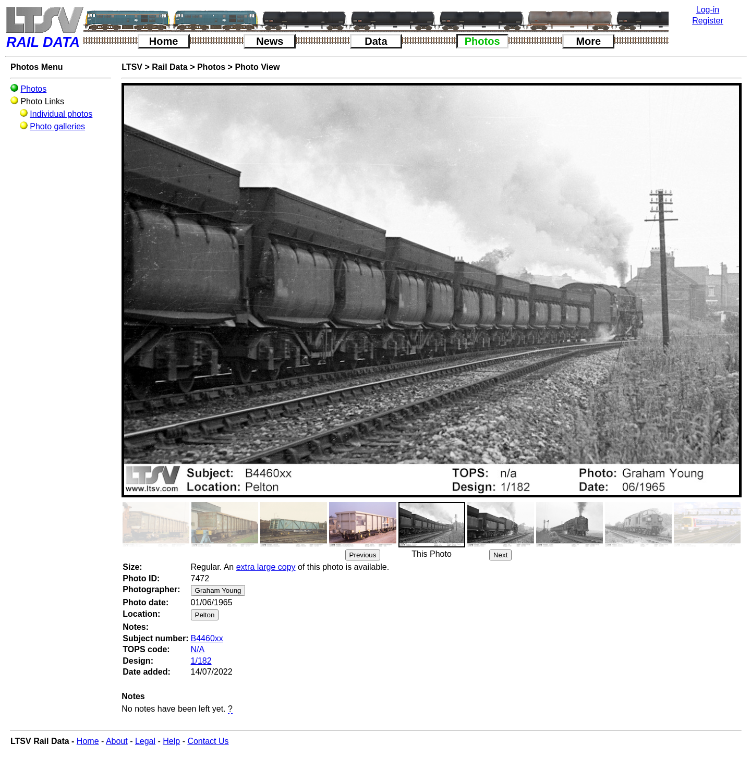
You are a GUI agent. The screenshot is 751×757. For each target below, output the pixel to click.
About (117, 741)
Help (171, 741)
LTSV (132, 67)
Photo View (257, 67)
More (588, 41)
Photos (482, 41)
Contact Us (207, 741)
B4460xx (207, 638)
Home (163, 41)
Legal (145, 741)
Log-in (707, 9)
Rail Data (169, 67)
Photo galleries (57, 126)
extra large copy (266, 567)
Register (707, 20)
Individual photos (61, 113)
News (269, 41)
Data (376, 41)
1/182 (201, 660)
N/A (198, 649)
